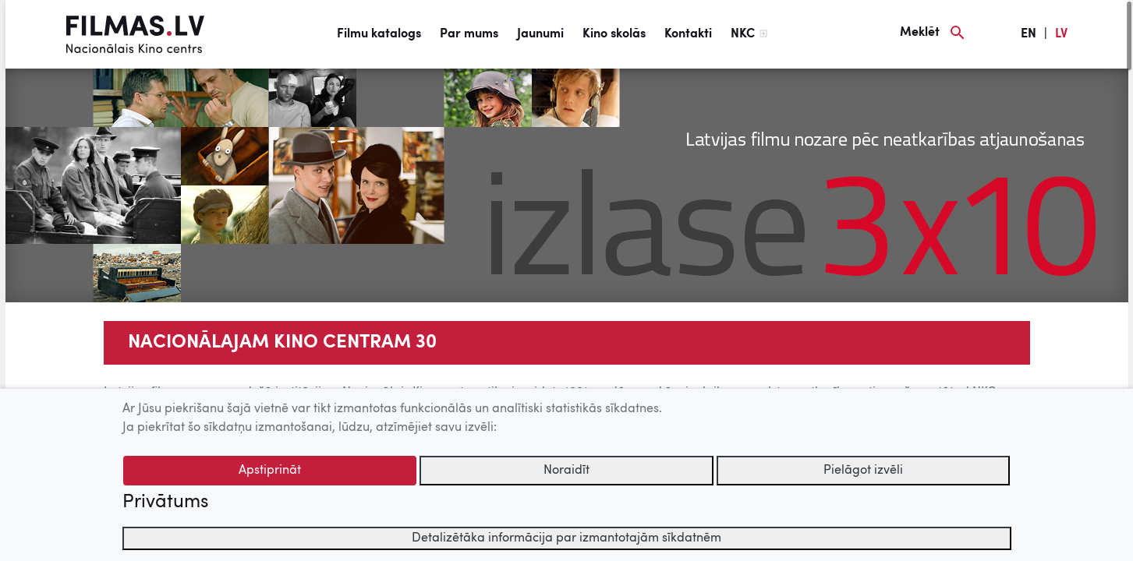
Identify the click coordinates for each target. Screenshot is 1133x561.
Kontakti (688, 34)
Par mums (469, 34)
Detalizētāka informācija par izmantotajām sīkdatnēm (566, 538)
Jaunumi (540, 34)
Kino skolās (614, 34)
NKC (743, 34)
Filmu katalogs (379, 34)
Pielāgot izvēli (863, 470)
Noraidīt (566, 470)
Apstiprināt (270, 470)
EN (1028, 34)
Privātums (165, 502)
